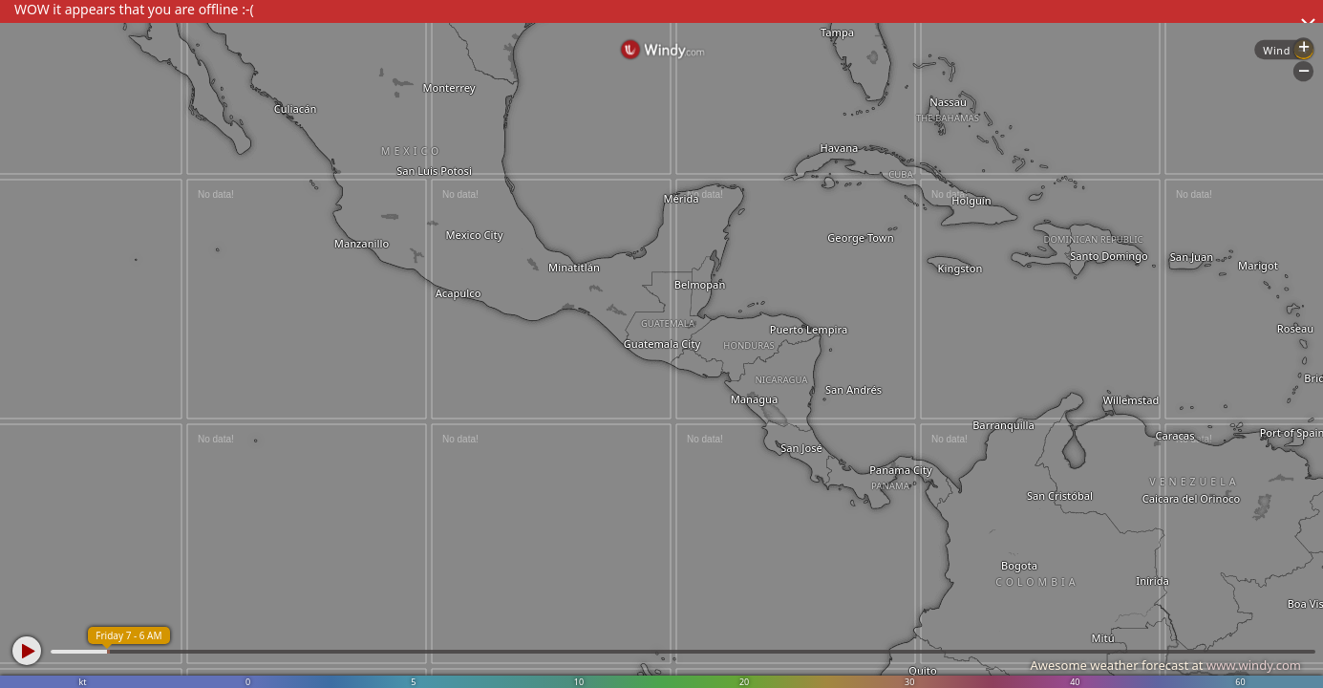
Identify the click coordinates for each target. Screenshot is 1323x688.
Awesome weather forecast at (1165, 665)
